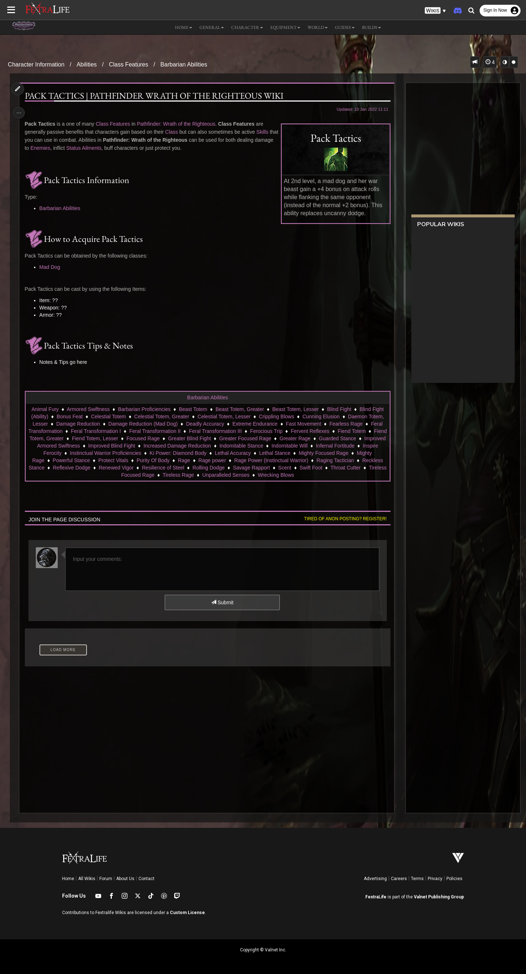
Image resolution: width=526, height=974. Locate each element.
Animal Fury (44, 409)
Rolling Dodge (271, 468)
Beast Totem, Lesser (295, 409)
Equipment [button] (285, 27)
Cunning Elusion (320, 416)
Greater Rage (336, 438)
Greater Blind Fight (230, 438)
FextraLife (375, 896)
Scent (347, 468)
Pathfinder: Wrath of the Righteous (178, 124)
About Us (125, 878)
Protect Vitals (157, 460)
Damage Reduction (78, 424)
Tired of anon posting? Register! (343, 518)
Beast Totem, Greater (239, 409)
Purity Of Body (196, 460)
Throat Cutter (116, 475)
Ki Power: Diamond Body (218, 453)
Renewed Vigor (178, 468)
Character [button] (247, 27)
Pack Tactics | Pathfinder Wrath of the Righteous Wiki (156, 95)
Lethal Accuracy (274, 453)
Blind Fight (339, 409)
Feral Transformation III (233, 431)
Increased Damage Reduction (223, 446)
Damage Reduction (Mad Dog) (143, 424)
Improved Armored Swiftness (93, 446)
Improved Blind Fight (157, 446)
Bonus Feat (69, 416)
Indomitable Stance (287, 446)
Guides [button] (345, 27)
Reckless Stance (88, 468)
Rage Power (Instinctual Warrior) (315, 460)
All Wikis (86, 878)
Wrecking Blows (314, 475)
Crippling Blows (276, 416)
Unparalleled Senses (263, 475)
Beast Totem (193, 409)
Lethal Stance (315, 453)
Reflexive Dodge (134, 468)
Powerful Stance (114, 460)
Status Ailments (105, 148)
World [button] (318, 27)
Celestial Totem (108, 416)
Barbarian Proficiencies (144, 409)
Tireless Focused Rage (166, 475)
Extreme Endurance (254, 424)
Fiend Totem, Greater (81, 438)
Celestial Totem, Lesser (223, 416)
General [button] (211, 27)
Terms (417, 878)
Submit (222, 602)
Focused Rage (184, 438)
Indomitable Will (335, 446)
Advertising (375, 878)
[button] (435, 10)
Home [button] (183, 27)
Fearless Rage (345, 424)
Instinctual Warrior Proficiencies (146, 453)
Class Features (128, 64)
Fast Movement (303, 424)
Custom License (187, 912)
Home (68, 878)
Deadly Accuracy (205, 424)
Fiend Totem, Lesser (136, 438)
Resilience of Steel (226, 468)
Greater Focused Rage (286, 438)
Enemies (62, 148)
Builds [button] (371, 27)
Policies (454, 878)
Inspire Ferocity (85, 453)
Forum (105, 878)
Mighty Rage (73, 460)
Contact (146, 878)
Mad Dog (51, 267)
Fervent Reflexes (328, 431)
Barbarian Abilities (183, 64)
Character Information (36, 64)
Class (173, 132)
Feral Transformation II (173, 431)
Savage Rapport (314, 468)
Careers (399, 878)
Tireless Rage (216, 475)
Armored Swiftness (87, 409)
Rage (227, 460)
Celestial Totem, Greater (161, 416)
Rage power (256, 460)
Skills (264, 132)
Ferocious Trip (284, 431)
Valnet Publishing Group (439, 896)
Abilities (87, 64)
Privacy (435, 878)
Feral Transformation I (114, 431)
